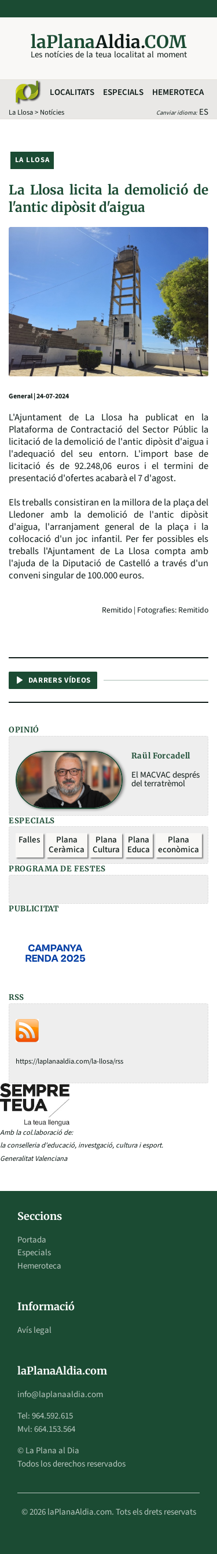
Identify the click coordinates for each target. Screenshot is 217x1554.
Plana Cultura (106, 845)
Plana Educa (138, 845)
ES (203, 112)
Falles (29, 840)
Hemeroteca (178, 92)
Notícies (52, 112)
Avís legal (34, 1330)
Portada (31, 1240)
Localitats (72, 92)
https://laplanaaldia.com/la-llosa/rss (69, 1061)
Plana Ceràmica (66, 845)
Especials (123, 92)
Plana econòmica (178, 845)
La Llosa (21, 112)
